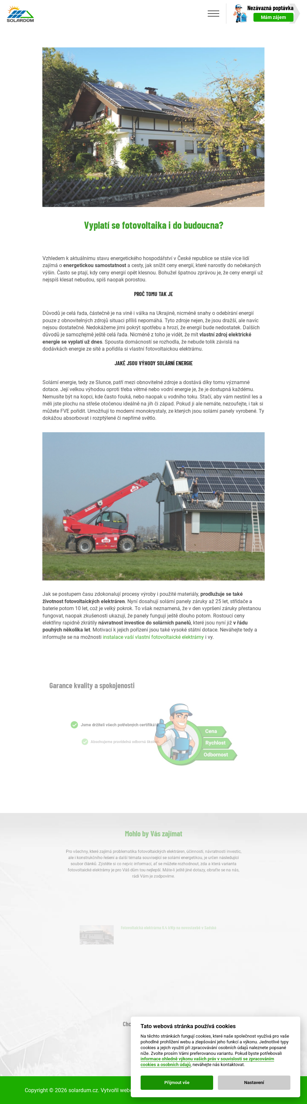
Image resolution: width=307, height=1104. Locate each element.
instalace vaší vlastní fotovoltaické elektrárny (154, 618)
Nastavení (254, 1082)
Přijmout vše (176, 1082)
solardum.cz (83, 1089)
